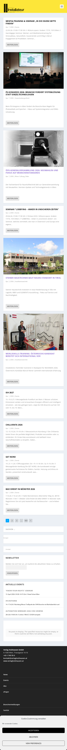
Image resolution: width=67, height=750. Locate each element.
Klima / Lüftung (20, 176)
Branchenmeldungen (11, 704)
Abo (5, 686)
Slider (27, 176)
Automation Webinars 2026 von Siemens (24, 611)
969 (26, 520)
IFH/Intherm (11, 601)
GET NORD (11, 457)
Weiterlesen (12, 45)
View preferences (33, 743)
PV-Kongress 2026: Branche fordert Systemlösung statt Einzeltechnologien (33, 93)
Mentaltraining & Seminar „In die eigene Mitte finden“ (31, 22)
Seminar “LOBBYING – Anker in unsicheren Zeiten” (32, 209)
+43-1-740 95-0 (9, 655)
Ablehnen (33, 737)
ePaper (6, 692)
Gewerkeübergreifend (22, 98)
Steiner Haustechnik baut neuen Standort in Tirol (33, 278)
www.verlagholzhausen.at (13, 661)
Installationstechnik (21, 281)
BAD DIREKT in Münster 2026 (20, 489)
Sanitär (6, 710)
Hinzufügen (12, 573)
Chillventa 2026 (14, 425)
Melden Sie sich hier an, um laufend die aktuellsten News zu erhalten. (33, 564)
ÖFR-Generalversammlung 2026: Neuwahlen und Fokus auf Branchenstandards (32, 171)
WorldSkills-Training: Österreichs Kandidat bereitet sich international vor (30, 354)
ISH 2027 (10, 392)
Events (17, 27)
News (5, 674)
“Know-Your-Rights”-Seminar (19, 591)
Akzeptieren (33, 730)
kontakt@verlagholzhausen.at (15, 658)
